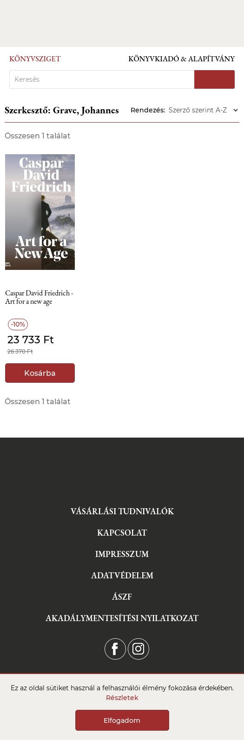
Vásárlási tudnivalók (122, 511)
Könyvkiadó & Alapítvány (181, 59)
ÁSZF (122, 596)
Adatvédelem (122, 575)
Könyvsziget (35, 59)
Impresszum (122, 554)
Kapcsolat (122, 532)
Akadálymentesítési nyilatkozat (122, 618)
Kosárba (40, 373)
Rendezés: (148, 110)
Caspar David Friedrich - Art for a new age (39, 297)
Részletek (122, 698)
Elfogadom (122, 720)
